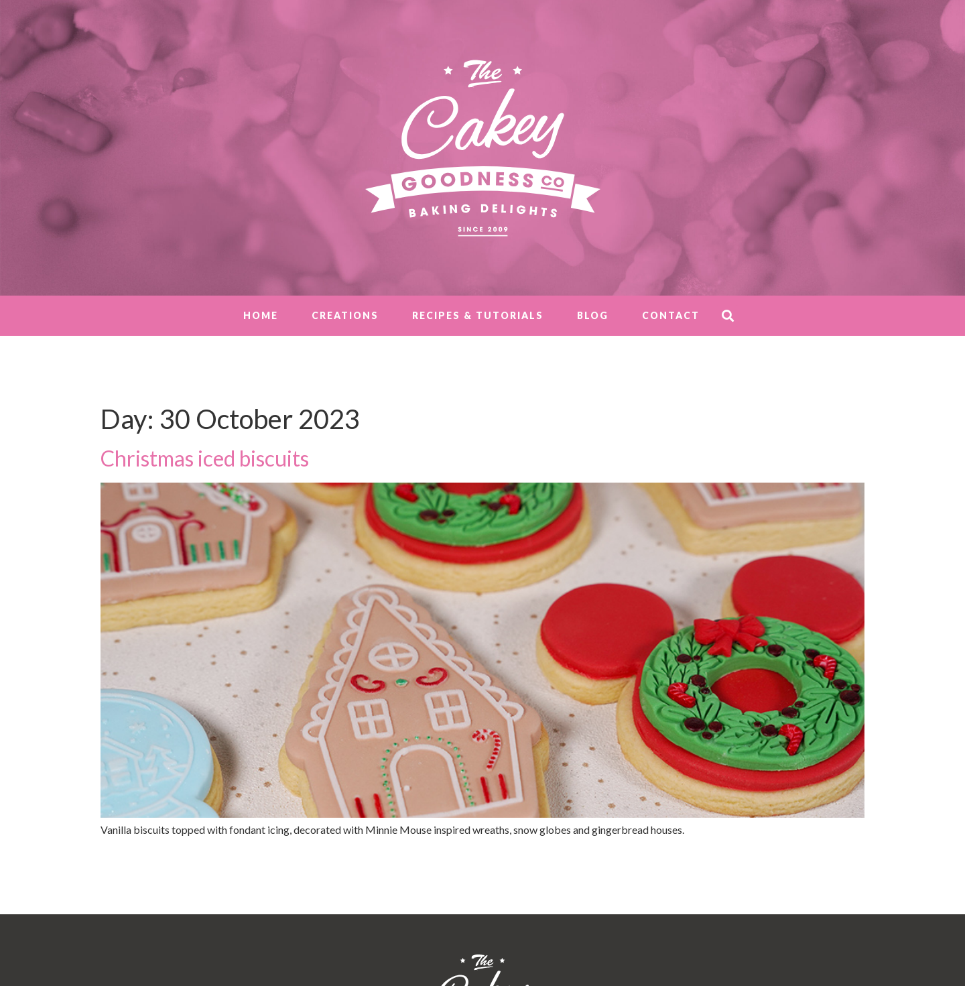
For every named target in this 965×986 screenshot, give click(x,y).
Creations (345, 315)
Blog (592, 315)
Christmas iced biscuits (205, 458)
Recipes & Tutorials (477, 315)
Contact (671, 315)
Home (260, 315)
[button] (727, 316)
